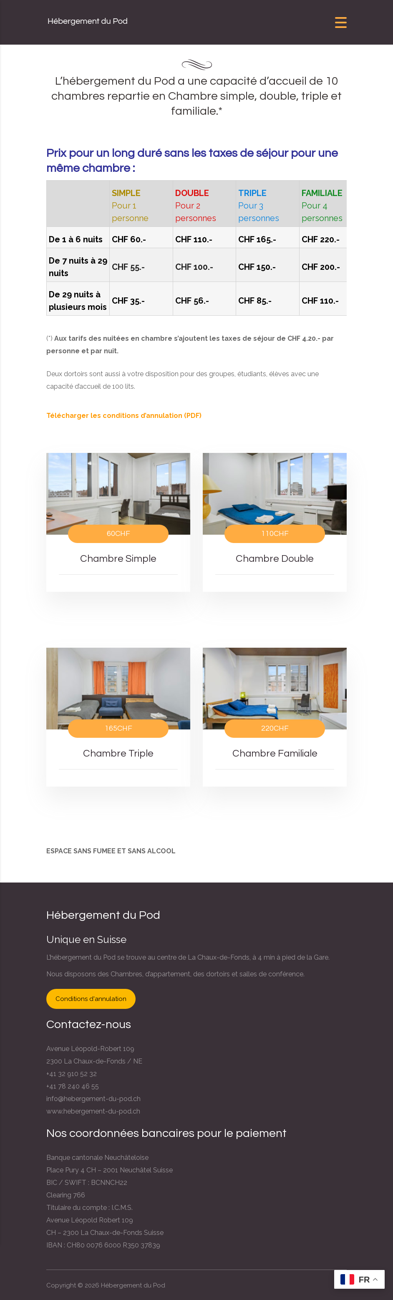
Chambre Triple (118, 753)
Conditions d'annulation (90, 999)
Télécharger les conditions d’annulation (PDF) (124, 416)
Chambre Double (275, 558)
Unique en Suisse (86, 939)
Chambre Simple (118, 558)
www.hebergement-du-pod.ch (93, 1111)
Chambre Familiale (275, 753)
